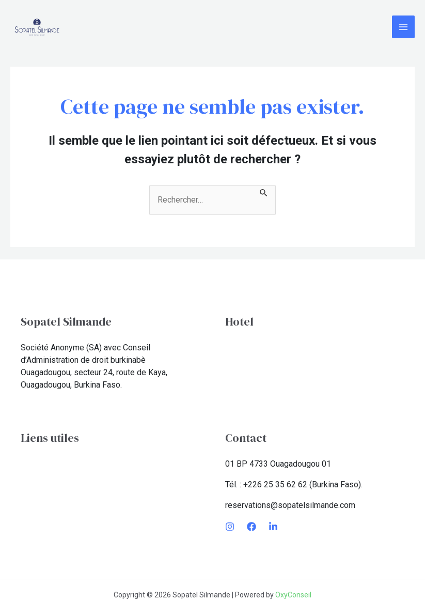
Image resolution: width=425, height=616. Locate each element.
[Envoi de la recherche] (264, 192)
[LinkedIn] (273, 526)
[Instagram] (229, 526)
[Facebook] (251, 526)
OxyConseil (293, 595)
